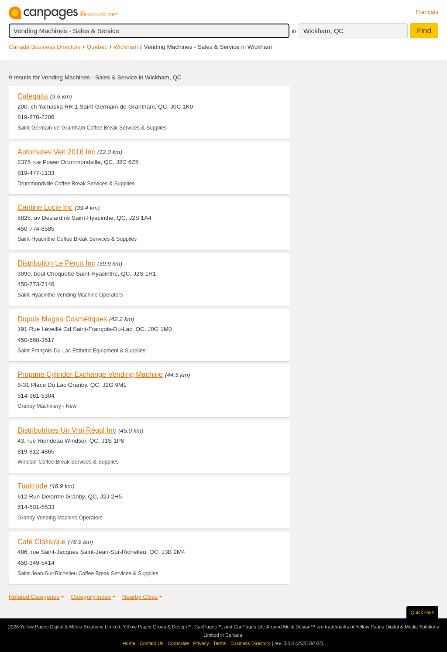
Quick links (422, 612)
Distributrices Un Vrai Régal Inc (66, 430)
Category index (90, 597)
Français (427, 12)
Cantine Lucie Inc (44, 207)
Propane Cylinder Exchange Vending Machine (90, 374)
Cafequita (32, 96)
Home (129, 643)
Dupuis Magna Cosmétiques (62, 319)
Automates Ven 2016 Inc (56, 152)
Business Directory (250, 643)
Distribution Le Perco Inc (56, 263)
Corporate (178, 643)
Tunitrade (32, 486)
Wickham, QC (323, 30)
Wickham (125, 47)
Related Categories (34, 597)
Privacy (201, 643)
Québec (97, 47)
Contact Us (151, 643)
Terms (219, 643)
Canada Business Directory (45, 47)
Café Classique (41, 542)
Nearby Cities (140, 597)
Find (424, 31)
